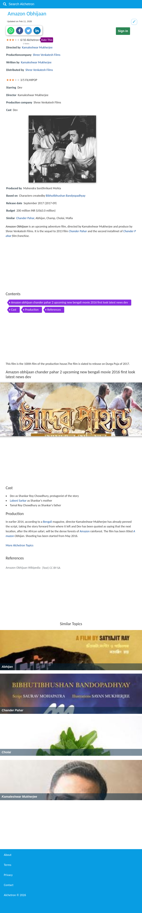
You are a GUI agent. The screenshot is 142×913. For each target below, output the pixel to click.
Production (32, 309)
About (7, 855)
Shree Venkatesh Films (46, 55)
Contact (8, 885)
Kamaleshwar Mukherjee (37, 47)
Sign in (123, 31)
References (54, 309)
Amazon (85, 531)
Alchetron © (15, 895)
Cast (13, 309)
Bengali (47, 522)
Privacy (8, 875)
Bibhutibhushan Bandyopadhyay (65, 195)
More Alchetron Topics (19, 545)
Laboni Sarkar (18, 500)
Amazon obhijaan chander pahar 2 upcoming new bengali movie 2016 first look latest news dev (69, 302)
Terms (7, 865)
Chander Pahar (25, 218)
